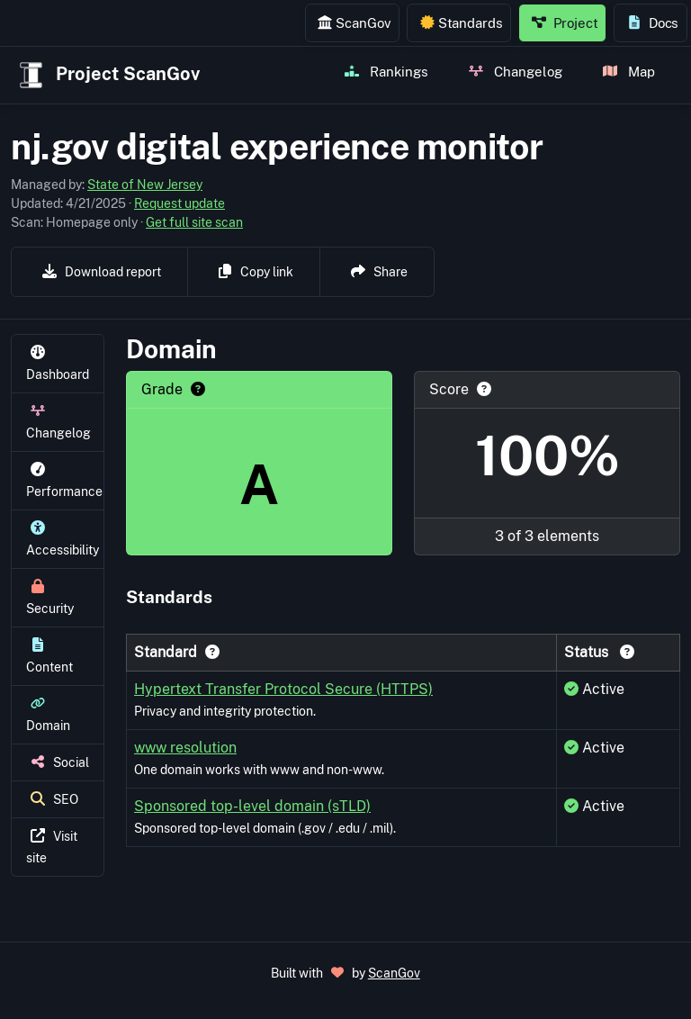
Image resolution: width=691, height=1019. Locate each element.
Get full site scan (194, 222)
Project (565, 22)
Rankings (386, 71)
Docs (652, 22)
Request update (179, 203)
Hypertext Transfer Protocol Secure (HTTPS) (283, 689)
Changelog (515, 71)
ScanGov (354, 22)
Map (629, 71)
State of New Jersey (144, 184)
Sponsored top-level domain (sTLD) (252, 806)
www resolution (185, 747)
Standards (461, 22)
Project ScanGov (107, 75)
